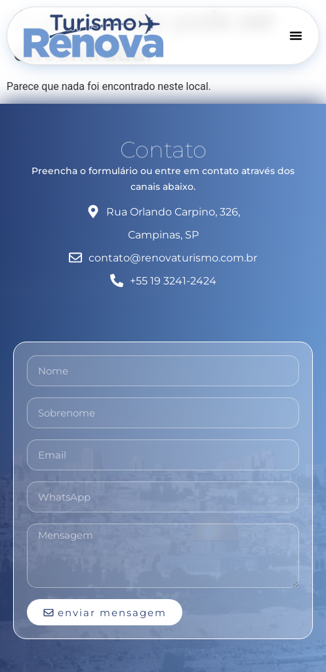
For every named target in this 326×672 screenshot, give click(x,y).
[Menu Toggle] (295, 35)
